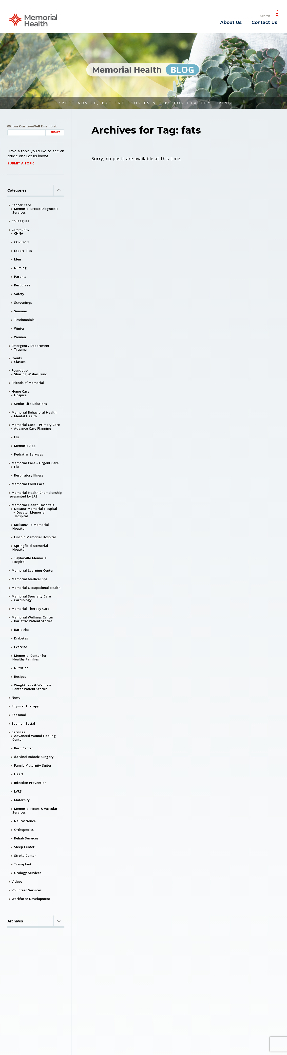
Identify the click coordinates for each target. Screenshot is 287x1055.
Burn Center (23, 748)
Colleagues (20, 221)
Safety (19, 294)
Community (20, 229)
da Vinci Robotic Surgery (34, 757)
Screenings (23, 302)
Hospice (20, 395)
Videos (17, 881)
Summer (20, 311)
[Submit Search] (277, 13)
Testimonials (24, 320)
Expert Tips (23, 250)
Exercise (20, 647)
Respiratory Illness (28, 475)
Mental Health (25, 416)
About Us (231, 22)
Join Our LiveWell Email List (32, 126)
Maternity (22, 800)
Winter (19, 328)
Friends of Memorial (28, 382)
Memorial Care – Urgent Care (35, 463)
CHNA (18, 233)
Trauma (20, 349)
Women (20, 337)
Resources (22, 285)
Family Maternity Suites (33, 765)
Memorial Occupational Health (36, 587)
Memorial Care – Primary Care (36, 424)
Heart (18, 774)
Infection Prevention (30, 782)
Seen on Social (23, 723)
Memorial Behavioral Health (34, 412)
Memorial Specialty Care (31, 596)
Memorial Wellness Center (32, 617)
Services (18, 732)
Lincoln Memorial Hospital (35, 537)
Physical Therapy (25, 706)
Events (17, 358)
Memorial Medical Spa (30, 579)
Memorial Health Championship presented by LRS (36, 494)
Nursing (20, 268)
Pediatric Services (28, 454)
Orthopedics (24, 829)
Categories (35, 190)
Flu (16, 437)
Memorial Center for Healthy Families (29, 657)
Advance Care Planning (32, 428)
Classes (19, 361)
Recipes (20, 676)
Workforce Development (31, 898)
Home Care (20, 391)
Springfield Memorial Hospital (30, 547)
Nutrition (21, 668)
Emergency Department (30, 345)
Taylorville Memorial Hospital (29, 560)
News (16, 697)
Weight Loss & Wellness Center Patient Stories (31, 687)
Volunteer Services (26, 890)
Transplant (22, 864)
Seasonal (19, 715)
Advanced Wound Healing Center (34, 738)
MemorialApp (25, 445)
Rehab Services (26, 838)
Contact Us (264, 22)
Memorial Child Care (28, 484)
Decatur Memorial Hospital (35, 508)
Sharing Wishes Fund (30, 374)
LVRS (18, 791)
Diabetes (21, 638)
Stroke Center (25, 855)
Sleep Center (24, 847)
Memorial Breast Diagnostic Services (35, 210)
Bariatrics (21, 629)
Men (17, 259)
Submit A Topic (20, 163)
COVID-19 (21, 242)
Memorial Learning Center (33, 570)
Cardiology (23, 600)
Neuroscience (25, 821)
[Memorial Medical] (33, 19)
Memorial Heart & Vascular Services (34, 810)
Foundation (21, 370)
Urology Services (27, 873)
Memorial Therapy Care (31, 608)
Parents (20, 276)
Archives (35, 921)
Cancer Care (21, 205)
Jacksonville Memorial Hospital (30, 526)
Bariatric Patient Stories (33, 621)
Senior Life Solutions (30, 403)
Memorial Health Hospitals (33, 505)
